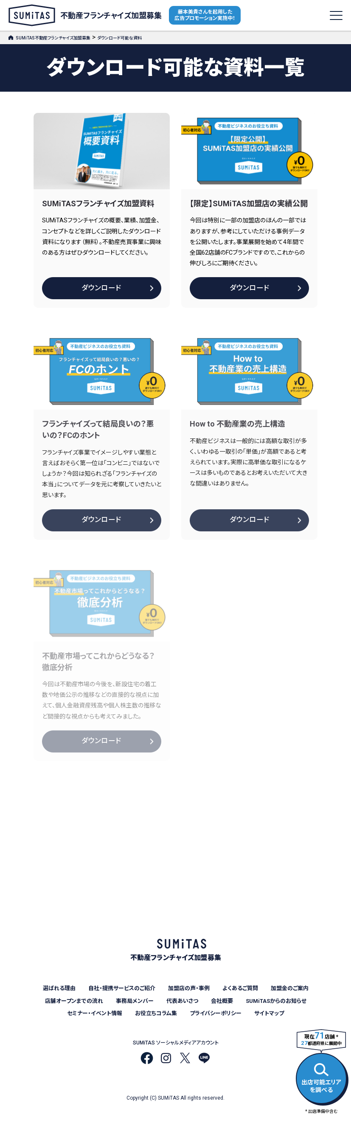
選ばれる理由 (59, 988)
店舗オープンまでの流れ (74, 1001)
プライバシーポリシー (215, 1013)
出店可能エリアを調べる (321, 1077)
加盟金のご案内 (290, 988)
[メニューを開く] (336, 15)
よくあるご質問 (240, 988)
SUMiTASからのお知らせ (276, 1001)
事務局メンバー (135, 1001)
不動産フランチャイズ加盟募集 (85, 15)
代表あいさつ (182, 1001)
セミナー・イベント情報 (94, 1013)
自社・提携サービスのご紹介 (121, 988)
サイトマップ (269, 1013)
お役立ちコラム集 (156, 1013)
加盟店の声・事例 (189, 988)
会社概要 (222, 1001)
